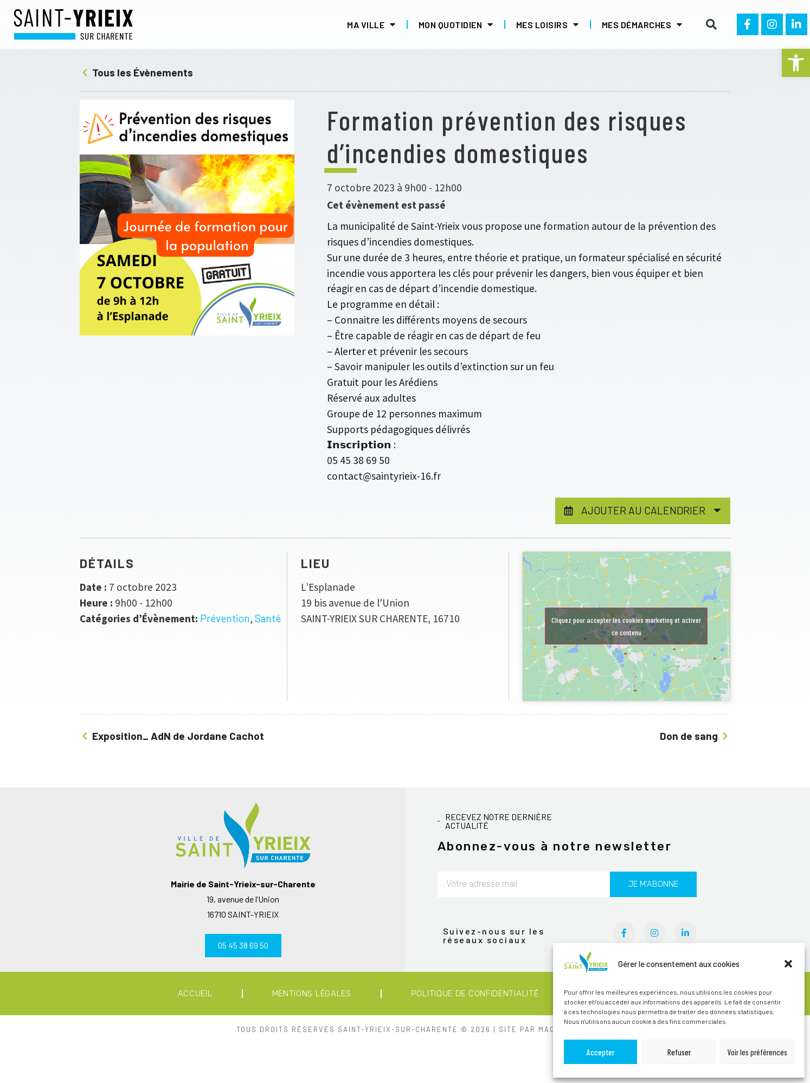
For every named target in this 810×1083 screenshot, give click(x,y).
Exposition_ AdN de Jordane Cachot (172, 736)
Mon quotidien (456, 24)
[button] (796, 63)
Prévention (225, 618)
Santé (268, 618)
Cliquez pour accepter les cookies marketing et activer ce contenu (626, 626)
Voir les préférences (757, 1052)
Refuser (679, 1052)
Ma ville (371, 24)
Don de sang (695, 736)
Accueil (195, 993)
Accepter (600, 1052)
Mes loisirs (547, 24)
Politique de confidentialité (475, 993)
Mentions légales (311, 993)
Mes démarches (642, 24)
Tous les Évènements (136, 72)
